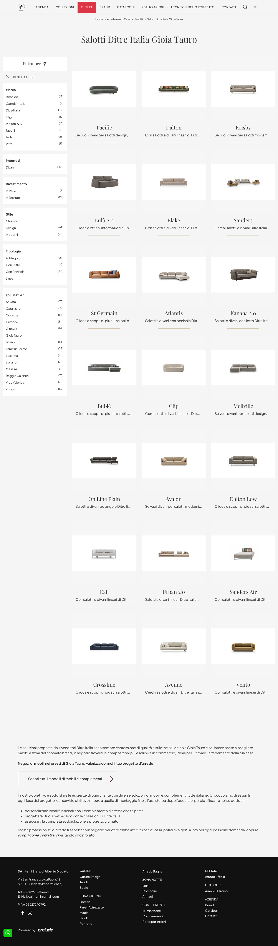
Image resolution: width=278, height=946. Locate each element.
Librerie (85, 902)
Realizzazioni (153, 7)
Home (99, 19)
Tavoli (84, 882)
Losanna (12, 356)
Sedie (84, 887)
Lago (9, 117)
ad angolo (13, 258)
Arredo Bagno (152, 871)
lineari (10, 278)
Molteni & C (14, 124)
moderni (12, 235)
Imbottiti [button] (13, 160)
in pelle (11, 191)
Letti (145, 885)
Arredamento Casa (118, 19)
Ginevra (11, 329)
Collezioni (65, 7)
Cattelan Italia (15, 103)
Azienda (42, 7)
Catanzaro (13, 309)
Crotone (12, 322)
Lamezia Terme (16, 349)
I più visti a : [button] (15, 295)
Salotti (138, 19)
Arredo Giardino (216, 891)
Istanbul (11, 342)
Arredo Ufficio (215, 877)
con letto (13, 265)
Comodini (149, 891)
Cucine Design (90, 877)
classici (11, 221)
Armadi (147, 896)
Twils (9, 137)
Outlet (87, 7)
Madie (84, 913)
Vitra (9, 144)
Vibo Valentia (15, 383)
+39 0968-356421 (36, 892)
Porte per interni (154, 921)
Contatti (229, 7)
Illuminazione (151, 911)
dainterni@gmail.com (43, 896)
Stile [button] (9, 214)
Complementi (152, 916)
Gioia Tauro (14, 335)
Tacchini (11, 130)
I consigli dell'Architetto (193, 7)
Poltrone (86, 923)
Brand (104, 7)
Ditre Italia (13, 110)
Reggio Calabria (17, 376)
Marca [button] (11, 90)
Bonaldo (12, 97)
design (11, 228)
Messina (12, 369)
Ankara (11, 302)
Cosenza (12, 315)
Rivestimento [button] (16, 184)
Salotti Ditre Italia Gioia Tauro (165, 19)
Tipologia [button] (13, 251)
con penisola (15, 271)
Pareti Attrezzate (92, 907)
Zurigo (10, 389)
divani (10, 167)
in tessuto (13, 198)
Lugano (11, 362)
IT (255, 7)
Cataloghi (126, 7)
